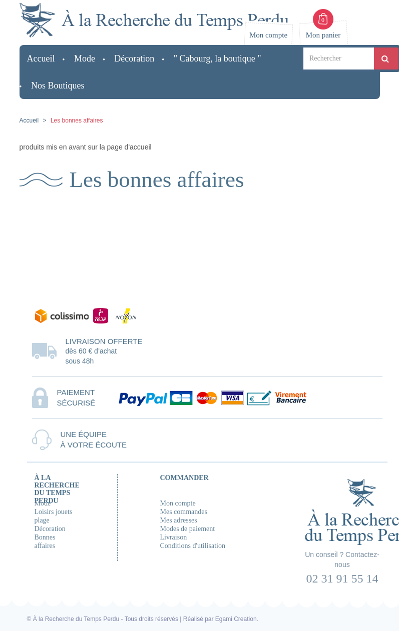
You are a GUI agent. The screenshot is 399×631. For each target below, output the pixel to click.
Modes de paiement (187, 528)
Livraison (173, 537)
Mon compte (178, 503)
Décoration (50, 528)
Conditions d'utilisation (192, 546)
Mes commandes (183, 512)
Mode (43, 503)
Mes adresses (178, 520)
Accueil (29, 120)
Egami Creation (236, 619)
